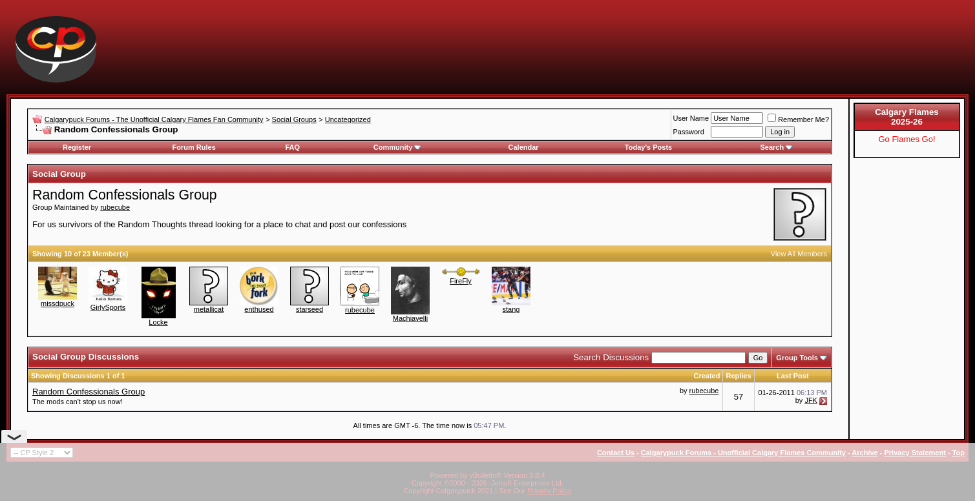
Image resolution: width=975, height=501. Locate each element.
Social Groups (294, 119)
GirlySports (107, 307)
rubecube (115, 207)
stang (511, 309)
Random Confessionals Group (88, 391)
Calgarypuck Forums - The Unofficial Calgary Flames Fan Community (154, 119)
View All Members (799, 254)
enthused (258, 309)
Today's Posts (648, 147)
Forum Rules (194, 147)
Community (397, 147)
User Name (691, 118)
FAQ (292, 147)
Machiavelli (410, 318)
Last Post (793, 376)
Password (688, 132)
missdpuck (57, 303)
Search (776, 147)
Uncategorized (348, 119)
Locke (158, 322)
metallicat (209, 309)
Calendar (523, 147)
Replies (738, 376)
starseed (309, 309)
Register (77, 147)
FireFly (461, 281)
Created (706, 376)
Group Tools (797, 358)
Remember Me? (798, 119)
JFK (810, 400)
